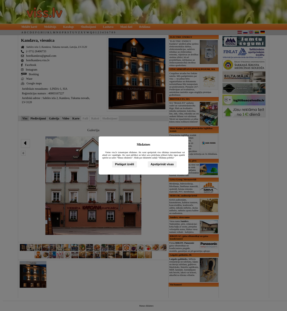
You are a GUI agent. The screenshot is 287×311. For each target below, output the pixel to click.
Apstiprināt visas (162, 164)
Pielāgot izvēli (124, 164)
